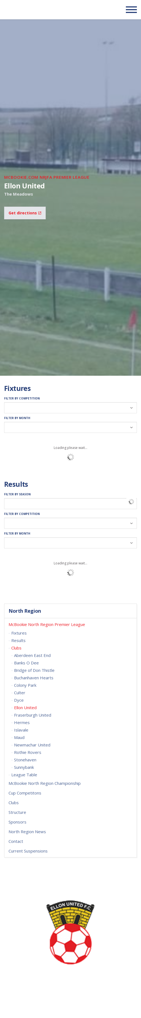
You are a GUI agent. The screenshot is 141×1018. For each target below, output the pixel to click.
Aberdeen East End (32, 655)
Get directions (25, 212)
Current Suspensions (28, 851)
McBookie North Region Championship (45, 783)
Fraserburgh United (32, 715)
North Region (25, 611)
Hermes (22, 722)
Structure (17, 812)
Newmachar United (32, 745)
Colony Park (25, 685)
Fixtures (19, 633)
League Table (24, 774)
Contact (16, 841)
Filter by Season (17, 494)
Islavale (21, 730)
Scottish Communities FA (38, 9)
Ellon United (25, 707)
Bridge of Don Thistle (34, 670)
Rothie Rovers (27, 752)
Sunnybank (24, 767)
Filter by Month (17, 418)
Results (18, 640)
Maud (19, 737)
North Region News (27, 831)
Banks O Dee (26, 662)
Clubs (16, 648)
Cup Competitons (25, 793)
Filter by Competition (22, 398)
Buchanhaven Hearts (33, 677)
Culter (19, 692)
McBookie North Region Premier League (47, 624)
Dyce (19, 700)
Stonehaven (25, 759)
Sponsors (17, 822)
